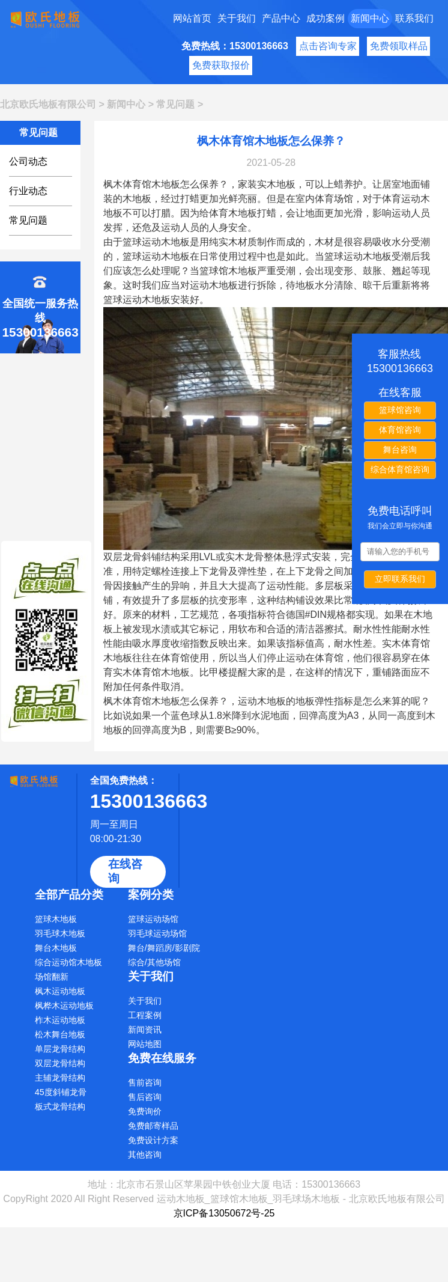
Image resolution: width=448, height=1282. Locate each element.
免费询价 (145, 1111)
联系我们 (414, 18)
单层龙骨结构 (60, 1049)
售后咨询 (145, 1097)
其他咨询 (145, 1154)
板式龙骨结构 (60, 1106)
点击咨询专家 (328, 46)
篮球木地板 (56, 919)
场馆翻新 (51, 976)
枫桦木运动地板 (64, 1005)
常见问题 (175, 104)
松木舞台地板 (60, 1034)
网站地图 (145, 1044)
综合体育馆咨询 (400, 469)
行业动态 (28, 191)
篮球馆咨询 (400, 410)
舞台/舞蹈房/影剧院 (164, 948)
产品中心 (281, 18)
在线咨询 (125, 871)
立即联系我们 (400, 579)
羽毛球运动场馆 (157, 933)
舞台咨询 (400, 449)
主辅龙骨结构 (60, 1077)
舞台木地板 (56, 948)
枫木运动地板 (60, 991)
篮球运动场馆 (153, 919)
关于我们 (236, 18)
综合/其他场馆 (154, 962)
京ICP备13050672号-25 (224, 1213)
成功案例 (325, 18)
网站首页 (192, 18)
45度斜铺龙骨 (60, 1092)
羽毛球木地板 (60, 933)
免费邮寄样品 (153, 1126)
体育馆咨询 (400, 430)
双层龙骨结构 (60, 1063)
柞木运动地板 (60, 1020)
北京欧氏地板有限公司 (48, 104)
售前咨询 (145, 1082)
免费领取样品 (399, 46)
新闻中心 (370, 18)
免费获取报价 (221, 65)
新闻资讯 (145, 1029)
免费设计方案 (153, 1140)
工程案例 (145, 1015)
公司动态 (28, 161)
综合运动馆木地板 (68, 962)
